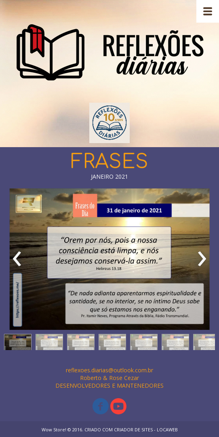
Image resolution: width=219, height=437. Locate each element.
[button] (18, 344)
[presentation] (17, 259)
